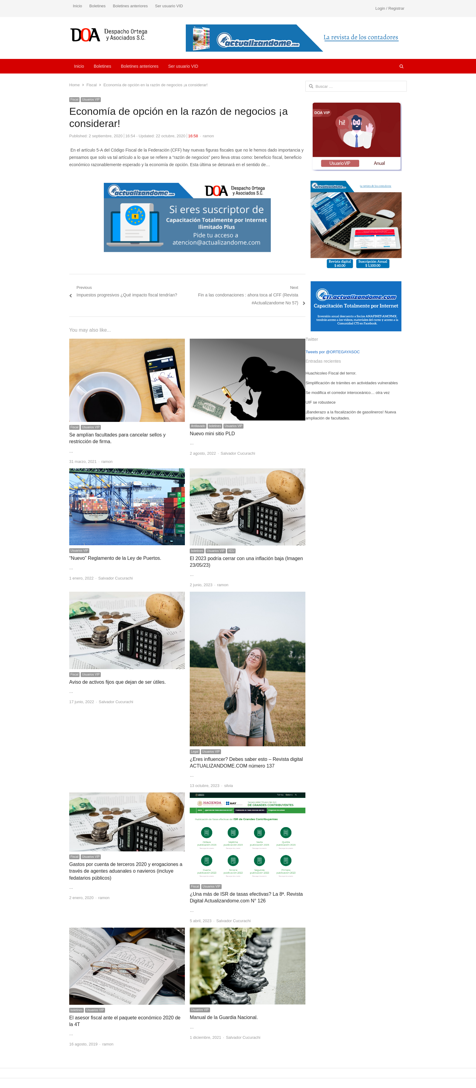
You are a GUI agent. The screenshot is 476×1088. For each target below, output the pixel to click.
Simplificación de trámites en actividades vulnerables (351, 383)
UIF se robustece (320, 402)
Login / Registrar (390, 8)
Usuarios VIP (91, 99)
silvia (228, 785)
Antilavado (198, 426)
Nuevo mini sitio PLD (212, 433)
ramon (208, 136)
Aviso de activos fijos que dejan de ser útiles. (117, 682)
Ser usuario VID (169, 6)
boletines (215, 426)
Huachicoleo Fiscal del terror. (330, 373)
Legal (194, 751)
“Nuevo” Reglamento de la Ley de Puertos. (115, 558)
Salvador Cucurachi (238, 453)
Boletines (97, 6)
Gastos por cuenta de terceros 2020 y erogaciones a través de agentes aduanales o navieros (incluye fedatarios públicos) (125, 871)
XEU (231, 551)
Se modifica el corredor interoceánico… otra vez (347, 392)
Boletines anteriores (130, 6)
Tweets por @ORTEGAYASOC (332, 352)
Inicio (77, 6)
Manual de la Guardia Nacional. (224, 1017)
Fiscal (74, 99)
